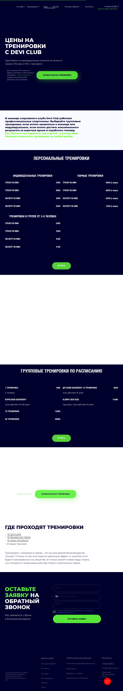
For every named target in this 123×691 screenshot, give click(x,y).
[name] (77, 588)
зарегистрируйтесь (24, 75)
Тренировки (32, 7)
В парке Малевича (17, 540)
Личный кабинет (72, 7)
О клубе (19, 7)
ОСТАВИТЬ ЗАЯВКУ (77, 619)
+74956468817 (108, 663)
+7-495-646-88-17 (111, 7)
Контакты (89, 7)
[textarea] (77, 605)
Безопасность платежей (77, 678)
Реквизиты (71, 669)
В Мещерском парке (19, 537)
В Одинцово (14, 534)
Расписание (49, 8)
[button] (57, 75)
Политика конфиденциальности (80, 664)
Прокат (56, 7)
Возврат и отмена (74, 673)
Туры (43, 687)
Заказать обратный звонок (108, 9)
